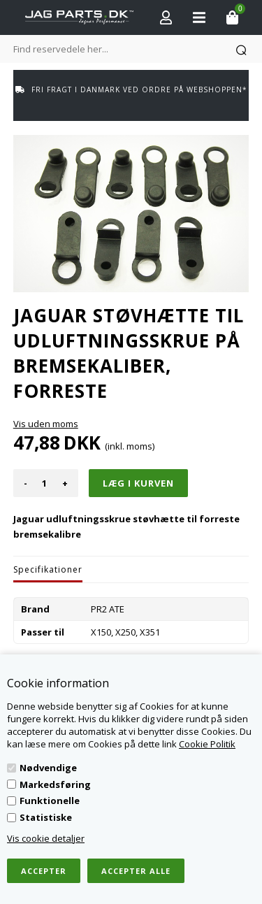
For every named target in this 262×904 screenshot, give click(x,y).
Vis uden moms (45, 423)
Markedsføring (55, 784)
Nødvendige (48, 767)
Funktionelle (50, 800)
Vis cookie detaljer (46, 838)
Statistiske (46, 817)
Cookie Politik (207, 744)
